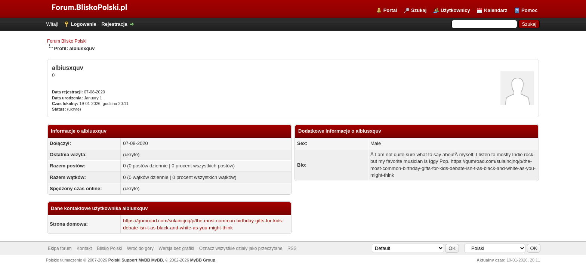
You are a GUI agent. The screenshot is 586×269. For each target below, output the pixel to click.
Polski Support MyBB (129, 260)
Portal (390, 10)
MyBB (157, 260)
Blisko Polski (109, 248)
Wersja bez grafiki (176, 248)
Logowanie (83, 24)
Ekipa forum (60, 248)
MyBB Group (202, 260)
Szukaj (418, 10)
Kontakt (84, 248)
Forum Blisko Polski (66, 41)
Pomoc (529, 10)
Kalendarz (495, 10)
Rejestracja (114, 24)
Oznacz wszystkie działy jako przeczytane (241, 248)
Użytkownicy (455, 10)
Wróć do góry (140, 248)
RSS (292, 248)
